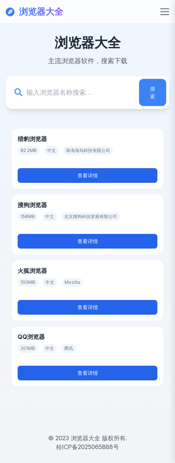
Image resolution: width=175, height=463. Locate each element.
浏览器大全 (85, 438)
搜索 (152, 93)
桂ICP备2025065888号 (87, 447)
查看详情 (87, 175)
